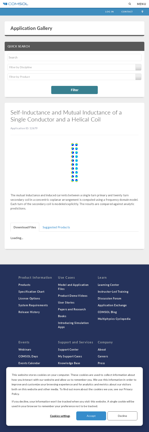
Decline (122, 415)
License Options (29, 298)
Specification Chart (31, 291)
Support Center (68, 349)
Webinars (24, 349)
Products (24, 285)
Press (101, 363)
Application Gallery (31, 28)
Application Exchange (112, 305)
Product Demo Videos (72, 296)
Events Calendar (29, 363)
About (102, 349)
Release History (29, 312)
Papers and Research (72, 309)
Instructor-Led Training (113, 291)
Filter (74, 89)
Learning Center (108, 285)
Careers (103, 356)
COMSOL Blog (107, 312)
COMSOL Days (28, 356)
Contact (127, 11)
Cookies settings (60, 416)
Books (62, 316)
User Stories (66, 302)
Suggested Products (56, 227)
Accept (91, 415)
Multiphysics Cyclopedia (114, 319)
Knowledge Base (69, 363)
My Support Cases (70, 356)
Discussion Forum (109, 298)
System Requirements (33, 305)
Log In (109, 11)
